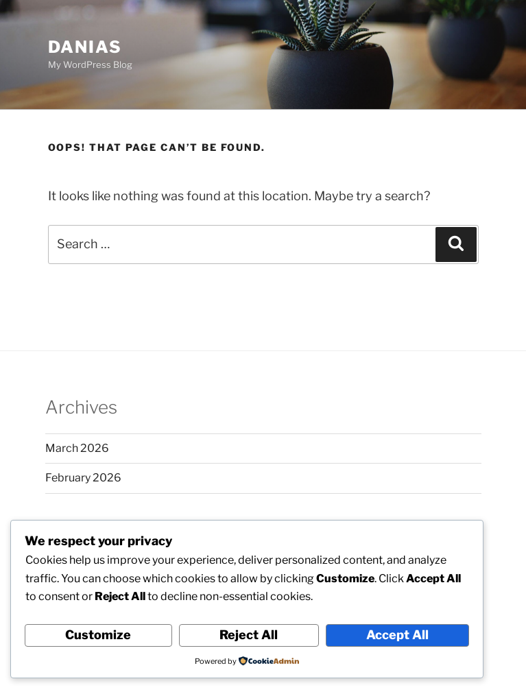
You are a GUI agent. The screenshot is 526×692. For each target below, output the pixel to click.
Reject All (248, 635)
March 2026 (77, 448)
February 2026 (83, 477)
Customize (98, 635)
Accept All (397, 635)
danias (85, 47)
